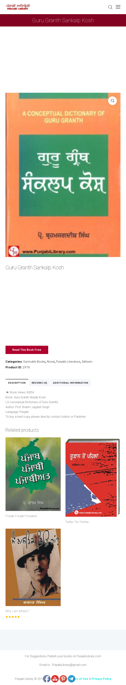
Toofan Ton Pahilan (77, 522)
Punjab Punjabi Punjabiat (21, 516)
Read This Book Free (27, 350)
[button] (118, 6)
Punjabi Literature (68, 361)
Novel (51, 361)
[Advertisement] (63, 54)
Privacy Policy (101, 679)
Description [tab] (17, 382)
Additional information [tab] (70, 382)
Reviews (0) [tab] (39, 382)
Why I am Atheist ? (17, 611)
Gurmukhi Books (34, 361)
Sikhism (87, 361)
